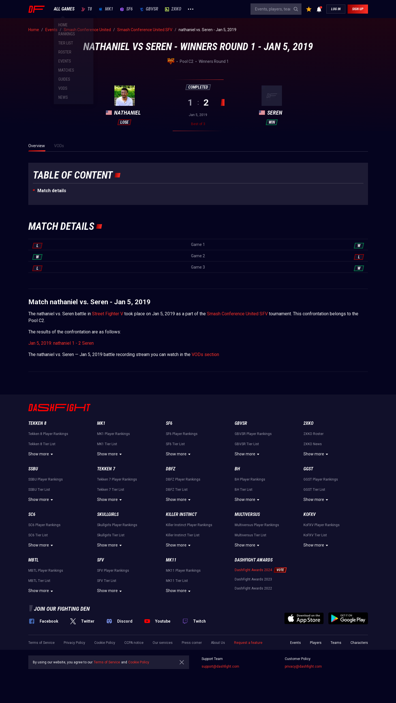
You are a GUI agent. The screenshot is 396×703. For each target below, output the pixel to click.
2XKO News (312, 444)
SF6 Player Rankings (182, 434)
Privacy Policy (74, 643)
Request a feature (248, 643)
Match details (51, 190)
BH (237, 468)
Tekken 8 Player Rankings (48, 434)
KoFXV (309, 514)
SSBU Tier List (39, 490)
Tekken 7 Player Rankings (117, 479)
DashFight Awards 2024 (253, 570)
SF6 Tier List (175, 444)
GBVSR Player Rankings (253, 434)
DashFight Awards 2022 (253, 588)
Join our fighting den (62, 608)
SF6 (126, 9)
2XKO (173, 9)
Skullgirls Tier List (111, 535)
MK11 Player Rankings (183, 571)
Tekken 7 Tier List (110, 490)
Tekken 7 (106, 468)
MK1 (106, 9)
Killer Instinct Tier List (183, 535)
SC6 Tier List (38, 535)
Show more (41, 454)
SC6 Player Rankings (44, 525)
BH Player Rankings (250, 479)
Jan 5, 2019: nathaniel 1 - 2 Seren (61, 343)
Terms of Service (41, 643)
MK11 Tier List (177, 581)
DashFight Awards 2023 (253, 579)
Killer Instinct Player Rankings (189, 525)
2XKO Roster (313, 434)
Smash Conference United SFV (237, 313)
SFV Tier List (106, 581)
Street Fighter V (107, 313)
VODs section (205, 354)
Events (295, 643)
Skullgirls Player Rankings (117, 525)
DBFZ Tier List (177, 490)
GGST (308, 468)
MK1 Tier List (107, 444)
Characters (359, 643)
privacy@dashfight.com (303, 666)
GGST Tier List (314, 490)
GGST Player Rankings (320, 479)
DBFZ (170, 468)
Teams (336, 643)
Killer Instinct (181, 514)
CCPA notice (134, 643)
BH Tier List (243, 490)
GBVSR (149, 9)
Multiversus (247, 514)
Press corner (192, 643)
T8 (86, 9)
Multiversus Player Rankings (257, 525)
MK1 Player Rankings (113, 434)
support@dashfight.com (220, 666)
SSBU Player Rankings (45, 479)
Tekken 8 (37, 423)
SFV (100, 560)
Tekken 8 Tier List (41, 444)
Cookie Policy (104, 643)
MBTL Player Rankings (45, 571)
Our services (163, 643)
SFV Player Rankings (113, 571)
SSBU (33, 468)
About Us (218, 643)
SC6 (31, 514)
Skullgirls (108, 514)
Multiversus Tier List (250, 535)
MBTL (33, 560)
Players (316, 643)
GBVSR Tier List (247, 444)
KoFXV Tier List (315, 535)
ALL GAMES (64, 9)
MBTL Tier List (39, 581)
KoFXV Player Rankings (321, 525)
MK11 (171, 560)
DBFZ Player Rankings (183, 479)
